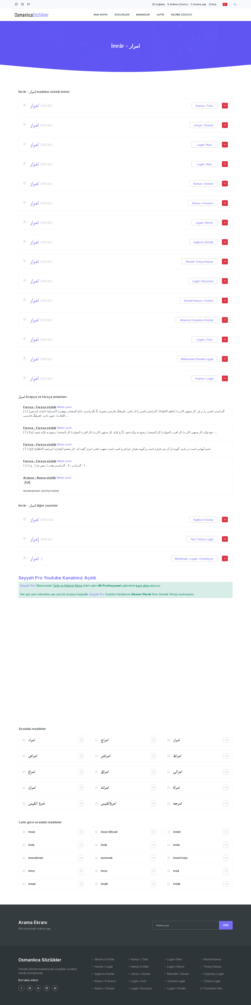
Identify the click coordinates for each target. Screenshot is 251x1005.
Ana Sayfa (101, 14)
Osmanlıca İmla (211, 988)
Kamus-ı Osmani (203, 183)
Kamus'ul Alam (138, 966)
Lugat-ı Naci (204, 144)
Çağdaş (158, 4)
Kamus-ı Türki (204, 105)
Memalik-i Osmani (176, 973)
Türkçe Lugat (210, 981)
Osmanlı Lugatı (174, 981)
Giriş (212, 4)
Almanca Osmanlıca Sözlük (196, 320)
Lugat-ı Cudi (204, 339)
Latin (160, 14)
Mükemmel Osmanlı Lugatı (197, 359)
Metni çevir (64, 407)
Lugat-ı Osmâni (175, 988)
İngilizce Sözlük (203, 242)
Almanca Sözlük (102, 959)
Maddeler (143, 14)
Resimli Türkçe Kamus (199, 261)
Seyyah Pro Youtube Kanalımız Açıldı (57, 577)
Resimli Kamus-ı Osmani (198, 300)
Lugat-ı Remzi (204, 222)
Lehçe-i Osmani (203, 125)
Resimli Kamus (210, 959)
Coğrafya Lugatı (212, 973)
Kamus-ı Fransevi (202, 203)
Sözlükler (121, 14)
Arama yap (198, 4)
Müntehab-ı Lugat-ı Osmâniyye (194, 558)
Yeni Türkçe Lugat (202, 539)
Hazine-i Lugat (204, 378)
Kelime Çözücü (177, 4)
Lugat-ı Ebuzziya (202, 281)
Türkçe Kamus (211, 966)
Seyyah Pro (27, 585)
